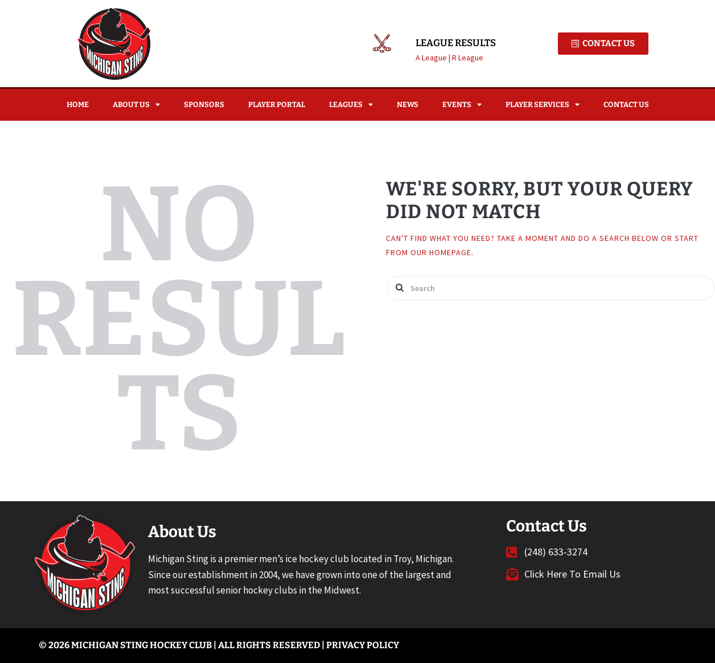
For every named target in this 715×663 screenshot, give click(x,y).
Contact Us (626, 104)
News (407, 104)
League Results (456, 43)
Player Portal (276, 104)
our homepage (440, 252)
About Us (136, 104)
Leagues (351, 104)
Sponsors (204, 104)
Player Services (543, 104)
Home (78, 104)
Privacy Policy (362, 645)
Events (462, 104)
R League (467, 57)
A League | (434, 57)
